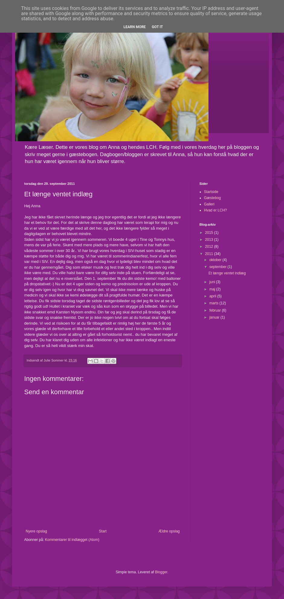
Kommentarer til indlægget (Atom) (72, 540)
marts (214, 303)
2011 (209, 254)
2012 (209, 246)
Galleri (209, 204)
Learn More (135, 27)
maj (212, 289)
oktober (215, 260)
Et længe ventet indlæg (227, 273)
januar (215, 317)
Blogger (161, 572)
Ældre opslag (169, 531)
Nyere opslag (36, 531)
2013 (209, 239)
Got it (157, 27)
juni (212, 282)
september (218, 267)
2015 (209, 233)
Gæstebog (212, 198)
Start (102, 531)
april (213, 296)
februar (215, 310)
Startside (211, 192)
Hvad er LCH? (215, 210)
